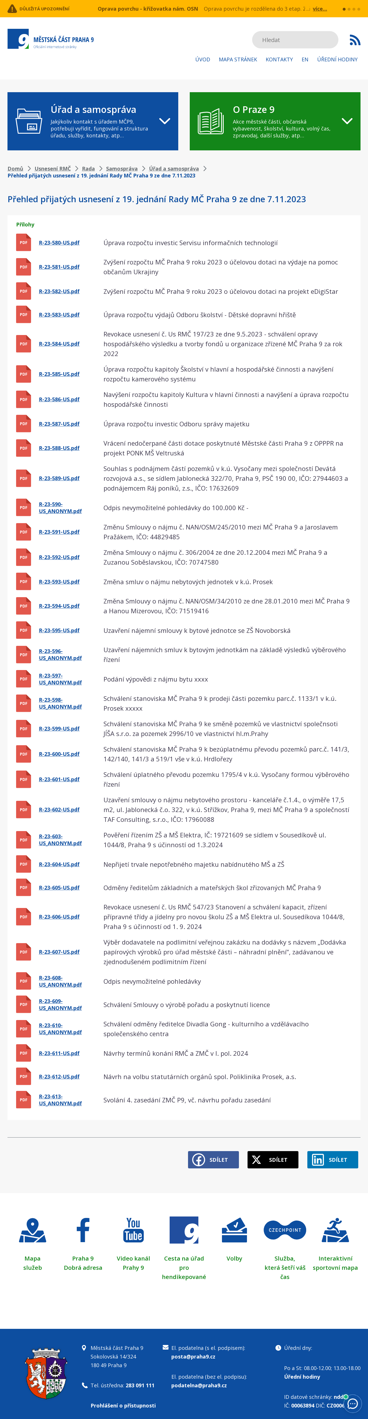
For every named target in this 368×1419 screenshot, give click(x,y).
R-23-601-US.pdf (59, 779)
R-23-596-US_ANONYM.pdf (60, 654)
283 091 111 (140, 1380)
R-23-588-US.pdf (59, 447)
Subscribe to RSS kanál (355, 39)
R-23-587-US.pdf (59, 423)
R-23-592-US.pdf (59, 557)
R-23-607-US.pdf (59, 951)
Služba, (285, 1253)
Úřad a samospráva (174, 168)
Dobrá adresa (83, 1262)
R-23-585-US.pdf (59, 373)
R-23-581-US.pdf (59, 266)
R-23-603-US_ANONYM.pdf (60, 840)
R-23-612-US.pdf (59, 1076)
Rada (88, 168)
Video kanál (134, 1253)
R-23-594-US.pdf (59, 605)
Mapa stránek (238, 59)
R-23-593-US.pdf (59, 581)
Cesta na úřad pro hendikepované (184, 1262)
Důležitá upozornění (54, 8)
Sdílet (202, 1154)
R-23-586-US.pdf (59, 399)
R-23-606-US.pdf (59, 916)
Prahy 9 (133, 1262)
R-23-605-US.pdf (59, 887)
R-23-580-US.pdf (59, 242)
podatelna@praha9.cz (199, 1380)
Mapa (32, 1253)
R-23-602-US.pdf (59, 809)
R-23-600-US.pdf (59, 753)
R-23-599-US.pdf (59, 728)
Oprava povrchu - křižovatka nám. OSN (148, 8)
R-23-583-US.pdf (59, 314)
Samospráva (122, 168)
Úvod (202, 59)
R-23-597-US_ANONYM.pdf (60, 679)
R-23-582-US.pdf (59, 291)
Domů (15, 168)
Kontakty (279, 59)
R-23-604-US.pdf (59, 864)
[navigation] (92, 121)
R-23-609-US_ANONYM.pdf (60, 1004)
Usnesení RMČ (52, 168)
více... (320, 8)
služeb (33, 1262)
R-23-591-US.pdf (59, 531)
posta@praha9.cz (193, 1351)
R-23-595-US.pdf (59, 630)
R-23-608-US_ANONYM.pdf (60, 981)
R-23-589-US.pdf (59, 478)
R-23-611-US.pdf (59, 1053)
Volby (234, 1253)
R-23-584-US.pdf (59, 343)
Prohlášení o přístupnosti (123, 1400)
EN (305, 59)
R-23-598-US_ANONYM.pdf (60, 703)
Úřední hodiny (337, 59)
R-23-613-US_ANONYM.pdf (60, 1100)
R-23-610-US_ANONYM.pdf (60, 1029)
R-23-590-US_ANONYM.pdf (60, 507)
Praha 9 (83, 1253)
